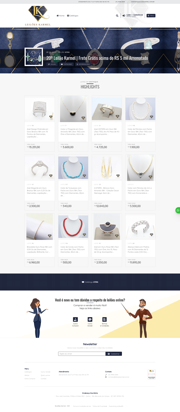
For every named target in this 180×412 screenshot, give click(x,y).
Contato (43, 379)
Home (60, 15)
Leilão (52, 64)
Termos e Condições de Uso (82, 406)
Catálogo (66, 64)
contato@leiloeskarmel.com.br (142, 2)
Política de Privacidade (100, 406)
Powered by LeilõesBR (116, 406)
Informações (83, 64)
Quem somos (45, 375)
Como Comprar (30, 379)
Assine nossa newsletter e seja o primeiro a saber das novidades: (90, 348)
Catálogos (72, 15)
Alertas (27, 375)
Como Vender (46, 372)
